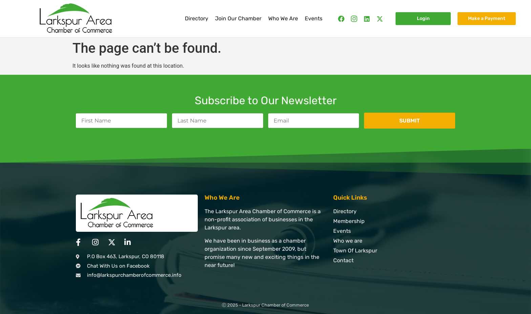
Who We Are (283, 18)
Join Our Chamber (238, 18)
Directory (196, 18)
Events (313, 18)
